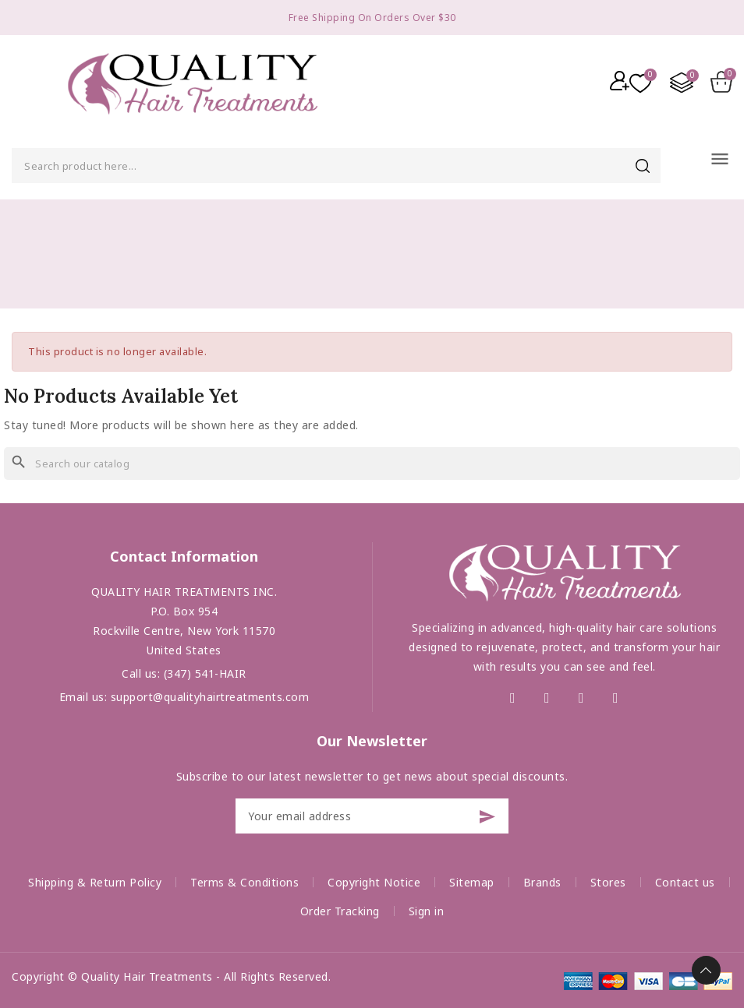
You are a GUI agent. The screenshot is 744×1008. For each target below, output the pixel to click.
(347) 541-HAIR (205, 673)
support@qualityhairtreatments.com (210, 696)
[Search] (372, 463)
